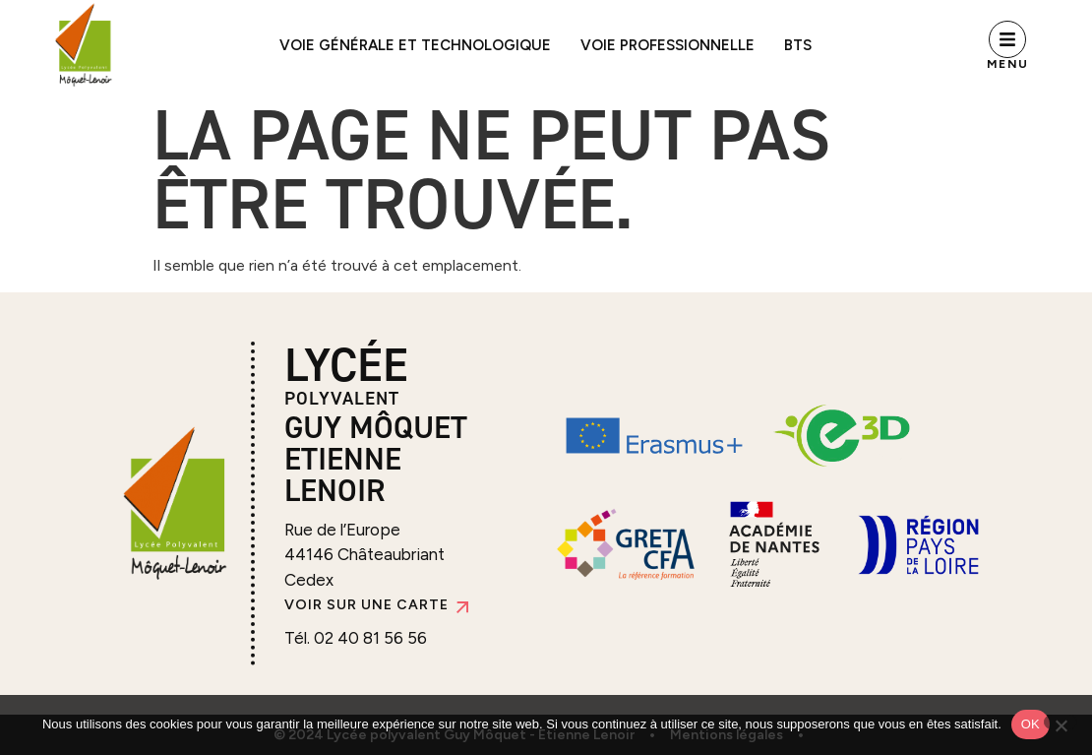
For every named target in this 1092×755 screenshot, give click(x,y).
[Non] (1060, 722)
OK (1030, 724)
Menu (1007, 64)
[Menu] (1007, 39)
